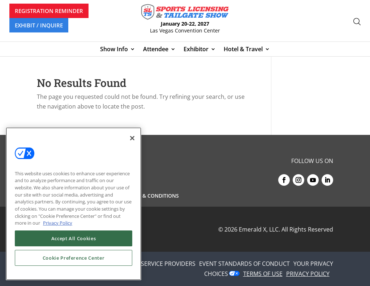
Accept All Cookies (73, 238)
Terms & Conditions (151, 196)
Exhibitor (196, 50)
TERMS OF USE (263, 274)
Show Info (114, 50)
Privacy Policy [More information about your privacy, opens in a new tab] (57, 223)
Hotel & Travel (243, 50)
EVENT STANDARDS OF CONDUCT (244, 264)
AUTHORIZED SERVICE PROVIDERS (149, 264)
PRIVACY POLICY (308, 274)
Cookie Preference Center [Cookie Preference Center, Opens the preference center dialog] (74, 258)
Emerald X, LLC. (259, 229)
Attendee (155, 50)
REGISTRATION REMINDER (49, 10)
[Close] (132, 138)
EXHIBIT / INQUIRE (39, 25)
